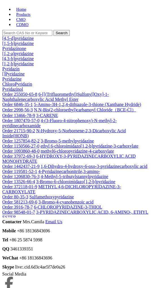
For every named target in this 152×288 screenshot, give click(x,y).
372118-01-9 (25, 186)
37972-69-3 (24, 156)
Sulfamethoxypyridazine (51, 196)
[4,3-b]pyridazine (18, 58)
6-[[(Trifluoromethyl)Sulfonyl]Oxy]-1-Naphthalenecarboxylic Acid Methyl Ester (55, 97)
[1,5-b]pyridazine (18, 43)
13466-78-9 (24, 115)
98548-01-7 (24, 212)
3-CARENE (47, 115)
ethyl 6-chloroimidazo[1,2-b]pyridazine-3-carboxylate (89, 146)
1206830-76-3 (27, 176)
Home (21, 9)
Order (8, 94)
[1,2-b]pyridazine (18, 63)
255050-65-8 (25, 94)
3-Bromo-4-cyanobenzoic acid (66, 202)
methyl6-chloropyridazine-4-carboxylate (77, 151)
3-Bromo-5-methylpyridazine (67, 140)
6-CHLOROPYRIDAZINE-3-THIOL (68, 207)
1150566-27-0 (26, 146)
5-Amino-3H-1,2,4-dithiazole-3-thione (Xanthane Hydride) (87, 104)
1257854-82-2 (27, 140)
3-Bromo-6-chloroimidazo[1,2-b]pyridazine (75, 181)
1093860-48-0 (27, 151)
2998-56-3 (23, 109)
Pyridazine (11, 79)
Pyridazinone (14, 48)
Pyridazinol (12, 89)
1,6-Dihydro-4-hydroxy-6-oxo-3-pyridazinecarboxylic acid (94, 166)
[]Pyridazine (13, 74)
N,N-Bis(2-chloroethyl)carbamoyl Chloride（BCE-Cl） (85, 109)
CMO (21, 19)
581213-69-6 (25, 202)
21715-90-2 (24, 130)
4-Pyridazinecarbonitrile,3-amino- (69, 171)
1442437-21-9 (27, 166)
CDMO (22, 24)
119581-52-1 (25, 171)
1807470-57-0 (27, 120)
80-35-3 (21, 196)
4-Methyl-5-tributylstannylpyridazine (74, 176)
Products (23, 14)
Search (62, 33)
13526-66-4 (24, 181)
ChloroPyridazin (17, 84)
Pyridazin (10, 68)
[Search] (27, 33)
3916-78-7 (23, 207)
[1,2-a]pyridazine (18, 53)
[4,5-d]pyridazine (18, 38)
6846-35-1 (23, 104)
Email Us (53, 221)
